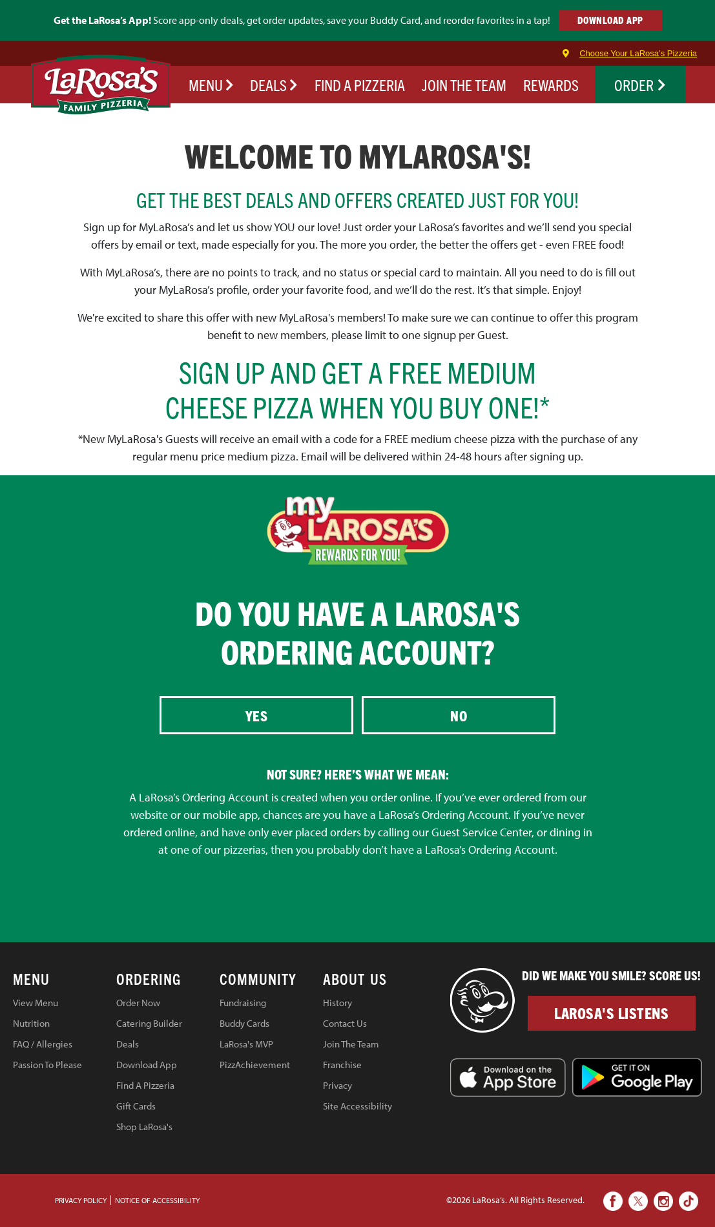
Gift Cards (136, 1106)
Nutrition (31, 1023)
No (458, 715)
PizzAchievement (255, 1064)
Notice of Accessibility (157, 1200)
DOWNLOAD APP (610, 20)
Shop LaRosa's (144, 1126)
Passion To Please (47, 1064)
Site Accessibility (357, 1106)
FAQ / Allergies (42, 1044)
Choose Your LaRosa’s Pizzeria (638, 53)
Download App (146, 1064)
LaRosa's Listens (611, 1013)
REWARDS (551, 84)
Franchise (342, 1064)
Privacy (337, 1085)
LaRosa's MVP (246, 1044)
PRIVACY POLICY (81, 1200)
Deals (274, 84)
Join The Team (351, 1044)
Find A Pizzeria (145, 1085)
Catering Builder (149, 1023)
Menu (211, 84)
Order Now (138, 1002)
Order (640, 84)
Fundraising (243, 1002)
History (337, 1002)
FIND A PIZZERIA (360, 84)
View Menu (35, 1002)
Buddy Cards (244, 1023)
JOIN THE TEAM (464, 84)
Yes (256, 715)
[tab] (64, 981)
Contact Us (345, 1023)
